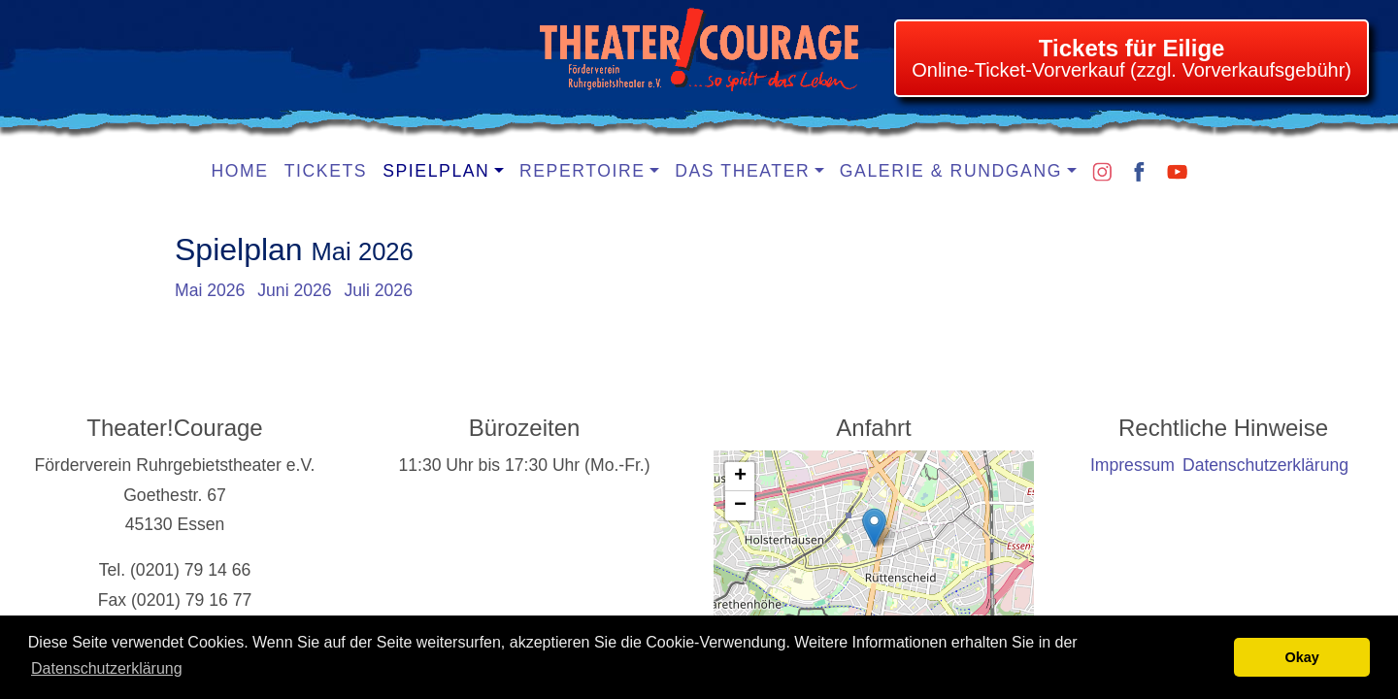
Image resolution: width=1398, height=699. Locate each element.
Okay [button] (1302, 657)
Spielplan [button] (436, 171)
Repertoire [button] (582, 171)
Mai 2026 (210, 290)
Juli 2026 (378, 290)
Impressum (1132, 465)
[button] (874, 528)
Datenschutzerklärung (1265, 465)
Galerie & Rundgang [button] (951, 171)
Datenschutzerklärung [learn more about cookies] (107, 668)
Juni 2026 (294, 290)
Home (240, 171)
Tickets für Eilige (1132, 48)
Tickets (326, 171)
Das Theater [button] (742, 171)
